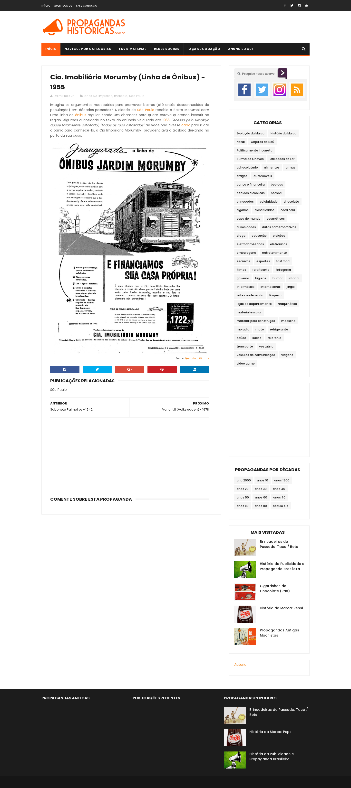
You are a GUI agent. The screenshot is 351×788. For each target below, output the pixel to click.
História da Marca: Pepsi (281, 608)
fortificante (261, 270)
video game (246, 363)
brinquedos (245, 201)
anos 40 (279, 489)
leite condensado (250, 295)
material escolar (249, 312)
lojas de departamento (254, 304)
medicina (288, 321)
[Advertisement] (221, 27)
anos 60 (261, 497)
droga (241, 236)
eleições (279, 236)
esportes (263, 261)
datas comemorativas (279, 227)
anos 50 (90, 96)
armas (290, 167)
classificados (264, 210)
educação (259, 236)
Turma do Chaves (250, 159)
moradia (120, 96)
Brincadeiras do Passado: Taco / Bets (279, 544)
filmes (241, 270)
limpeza (275, 295)
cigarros (243, 210)
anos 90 (261, 506)
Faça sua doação (203, 49)
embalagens (246, 253)
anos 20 (243, 489)
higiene (260, 278)
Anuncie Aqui (240, 49)
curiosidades (246, 227)
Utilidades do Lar (282, 159)
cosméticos (276, 218)
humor (278, 278)
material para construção (256, 321)
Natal (241, 142)
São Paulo (136, 96)
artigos (242, 176)
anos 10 (262, 480)
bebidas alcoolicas (251, 193)
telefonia (274, 338)
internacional (271, 287)
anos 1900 (281, 480)
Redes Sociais (166, 49)
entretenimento (274, 253)
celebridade (269, 201)
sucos (256, 338)
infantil (294, 278)
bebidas (277, 184)
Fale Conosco (86, 6)
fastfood (283, 261)
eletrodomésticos (250, 244)
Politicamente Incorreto (255, 150)
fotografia (283, 270)
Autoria (240, 664)
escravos (243, 261)
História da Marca (283, 133)
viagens (287, 355)
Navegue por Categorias (88, 49)
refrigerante (279, 329)
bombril (276, 193)
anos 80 (243, 506)
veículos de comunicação (256, 355)
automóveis (263, 176)
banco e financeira (251, 184)
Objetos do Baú (262, 142)
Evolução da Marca (250, 133)
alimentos (272, 167)
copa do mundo (249, 218)
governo (243, 278)
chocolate (291, 201)
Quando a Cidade (197, 358)
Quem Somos (63, 6)
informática (245, 287)
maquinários (287, 304)
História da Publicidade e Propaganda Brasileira (282, 566)
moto (259, 329)
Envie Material (132, 49)
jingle (291, 287)
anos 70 (279, 497)
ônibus (80, 115)
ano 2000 (244, 480)
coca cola (288, 210)
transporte (245, 346)
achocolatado (247, 167)
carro (185, 125)
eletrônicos (278, 244)
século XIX (280, 506)
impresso (105, 96)
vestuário (266, 346)
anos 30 (261, 489)
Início (45, 6)
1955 (166, 120)
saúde (241, 338)
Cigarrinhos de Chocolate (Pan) (275, 588)
